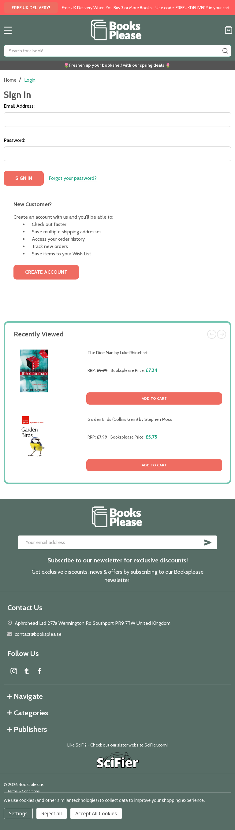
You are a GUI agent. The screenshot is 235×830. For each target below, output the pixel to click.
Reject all (51, 813)
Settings (18, 813)
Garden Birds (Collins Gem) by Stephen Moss (130, 419)
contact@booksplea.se (38, 634)
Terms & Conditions (23, 791)
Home (10, 80)
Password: (14, 140)
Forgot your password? (73, 178)
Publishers (27, 729)
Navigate (25, 696)
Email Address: (19, 106)
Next (221, 334)
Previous (211, 334)
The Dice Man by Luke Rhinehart (117, 352)
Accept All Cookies (96, 813)
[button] (117, 761)
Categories (27, 712)
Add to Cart (154, 398)
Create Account (46, 272)
